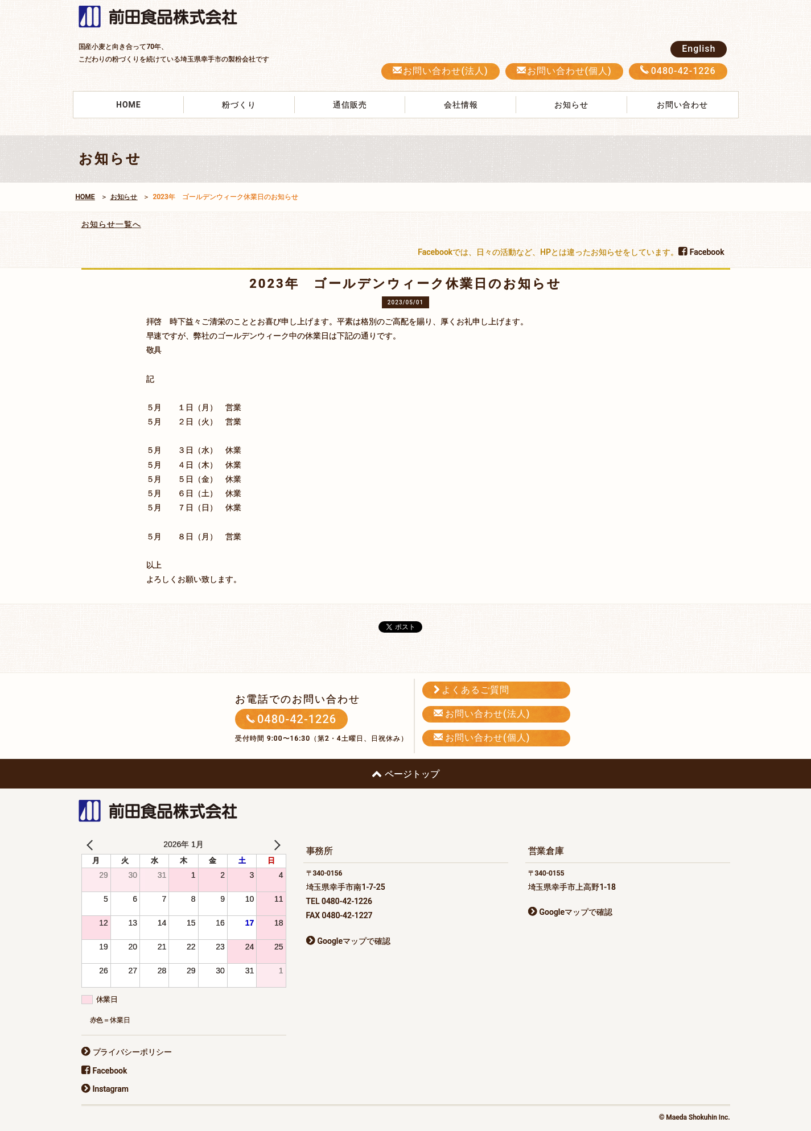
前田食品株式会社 (164, 18)
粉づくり (239, 104)
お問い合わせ (682, 104)
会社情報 (461, 104)
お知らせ (571, 104)
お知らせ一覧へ (111, 224)
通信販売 (350, 104)
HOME (128, 104)
